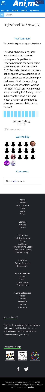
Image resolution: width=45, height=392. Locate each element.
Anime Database (22, 263)
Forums (34, 10)
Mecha (22, 304)
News (24, 10)
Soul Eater (22, 243)
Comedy (23, 298)
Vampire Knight (22, 252)
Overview (22, 202)
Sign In (39, 2)
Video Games (22, 282)
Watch (5, 10)
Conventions (22, 285)
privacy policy (28, 387)
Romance (22, 307)
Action (22, 295)
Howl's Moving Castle (22, 246)
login (15, 181)
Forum (22, 227)
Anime (15, 10)
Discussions (22, 266)
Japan (22, 279)
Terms (23, 214)
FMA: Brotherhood (22, 249)
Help (22, 211)
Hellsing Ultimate (22, 238)
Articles (22, 224)
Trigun (22, 241)
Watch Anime (22, 205)
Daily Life (22, 301)
